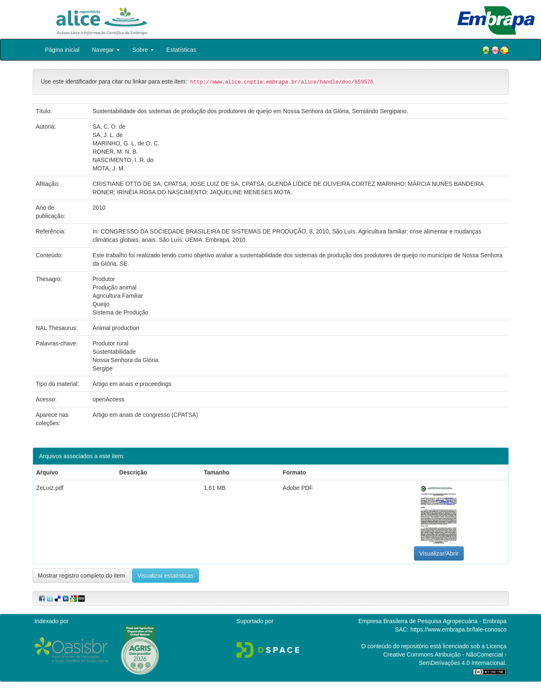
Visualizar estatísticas (165, 575)
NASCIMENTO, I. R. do (123, 160)
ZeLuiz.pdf (49, 488)
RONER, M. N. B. (115, 151)
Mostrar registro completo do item (81, 575)
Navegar (106, 49)
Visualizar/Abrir (439, 553)
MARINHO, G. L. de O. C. (126, 143)
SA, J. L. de (108, 135)
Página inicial (62, 49)
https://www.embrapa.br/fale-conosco (458, 629)
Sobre (143, 49)
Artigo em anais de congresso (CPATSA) (145, 414)
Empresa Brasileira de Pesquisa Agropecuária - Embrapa (432, 621)
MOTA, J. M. (109, 168)
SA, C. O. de (109, 126)
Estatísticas (181, 49)
